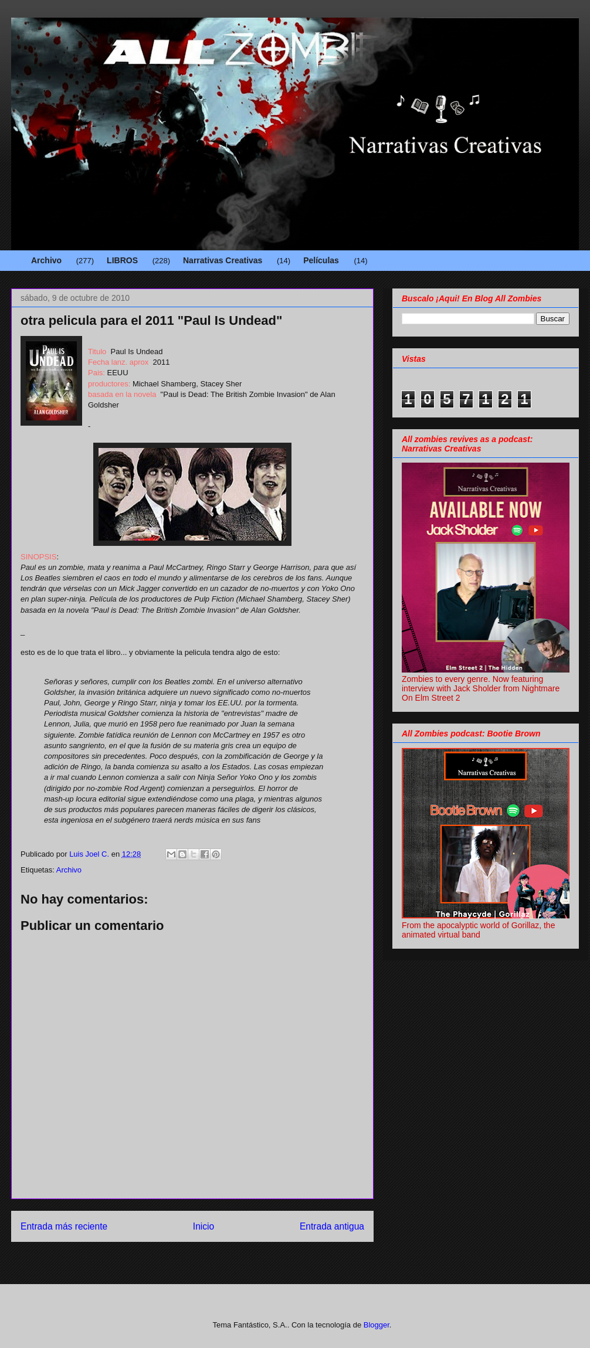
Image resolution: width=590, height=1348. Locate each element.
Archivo (46, 260)
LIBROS (122, 260)
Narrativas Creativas (222, 260)
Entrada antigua (332, 1226)
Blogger (376, 1324)
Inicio (203, 1226)
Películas (321, 260)
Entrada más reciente (64, 1226)
